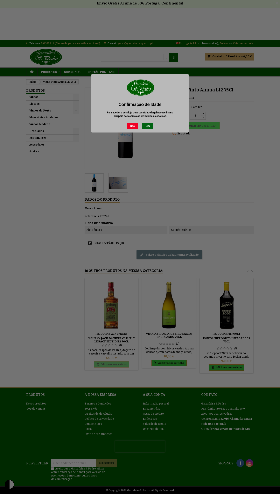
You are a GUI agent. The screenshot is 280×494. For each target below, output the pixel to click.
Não (132, 126)
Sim (148, 126)
